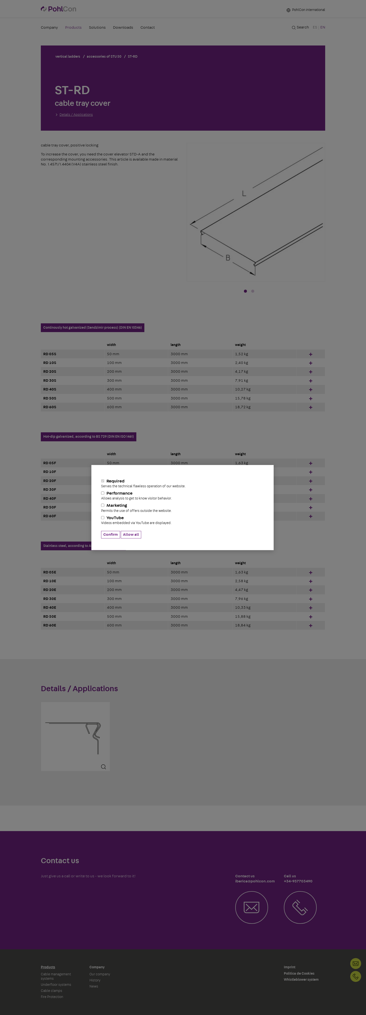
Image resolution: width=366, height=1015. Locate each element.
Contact (147, 28)
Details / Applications (76, 115)
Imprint (289, 967)
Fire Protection (52, 997)
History (94, 980)
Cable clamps (51, 991)
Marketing (182, 508)
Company (49, 28)
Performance (182, 495)
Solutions (97, 28)
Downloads (123, 28)
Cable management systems (56, 976)
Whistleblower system (301, 979)
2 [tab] (252, 291)
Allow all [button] (131, 534)
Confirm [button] (110, 534)
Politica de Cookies (299, 973)
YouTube (182, 520)
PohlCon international (306, 10)
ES (315, 28)
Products (73, 28)
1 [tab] (245, 291)
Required (182, 483)
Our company (99, 974)
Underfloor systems (56, 985)
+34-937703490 (355, 976)
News (93, 986)
